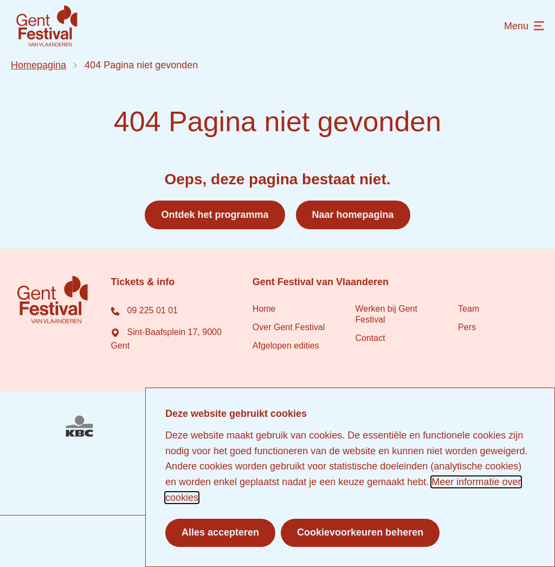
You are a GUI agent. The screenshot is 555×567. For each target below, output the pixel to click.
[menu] (524, 26)
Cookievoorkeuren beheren (360, 532)
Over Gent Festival (289, 327)
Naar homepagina (353, 214)
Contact (370, 338)
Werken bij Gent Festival (386, 314)
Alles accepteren (220, 532)
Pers (467, 327)
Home (264, 308)
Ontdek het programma (214, 214)
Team (468, 308)
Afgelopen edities (286, 345)
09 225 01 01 (144, 310)
